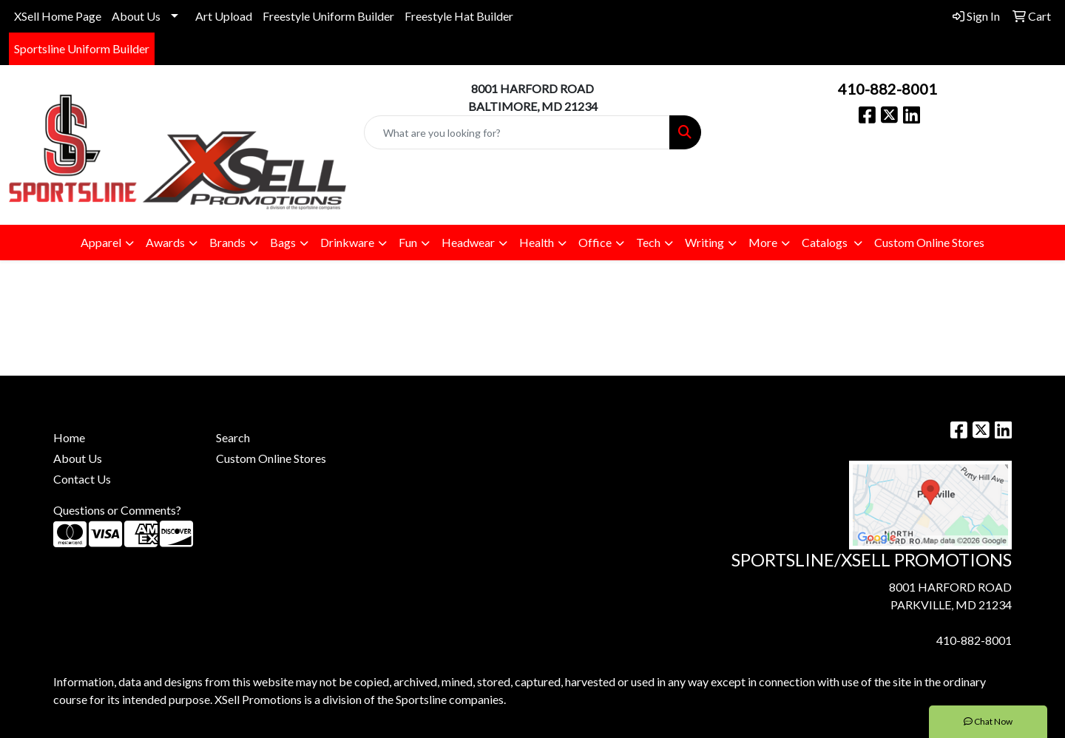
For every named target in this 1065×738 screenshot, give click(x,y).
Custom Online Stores (929, 242)
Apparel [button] (101, 242)
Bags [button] (283, 242)
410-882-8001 (887, 89)
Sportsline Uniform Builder (81, 48)
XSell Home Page (57, 16)
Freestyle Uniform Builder (328, 16)
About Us (136, 16)
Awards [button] (165, 242)
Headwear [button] (468, 242)
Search (233, 437)
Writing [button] (704, 242)
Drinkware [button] (347, 242)
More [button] (762, 242)
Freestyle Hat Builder (459, 16)
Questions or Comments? (117, 510)
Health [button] (536, 242)
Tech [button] (648, 242)
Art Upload (223, 16)
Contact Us (82, 479)
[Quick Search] (517, 132)
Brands (227, 242)
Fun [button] (408, 242)
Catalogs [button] (826, 242)
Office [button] (595, 242)
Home (69, 437)
